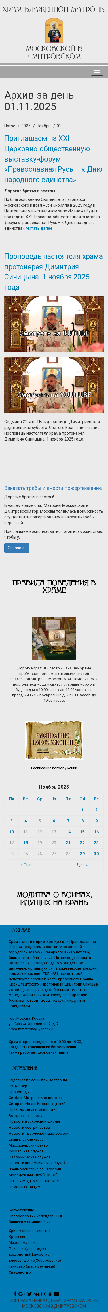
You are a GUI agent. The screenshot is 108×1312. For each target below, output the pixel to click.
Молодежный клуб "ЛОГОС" (33, 1175)
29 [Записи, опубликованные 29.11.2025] (82, 854)
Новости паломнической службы (38, 1163)
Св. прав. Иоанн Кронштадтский (37, 1104)
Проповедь (19, 1092)
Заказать (17, 548)
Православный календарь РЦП (36, 1216)
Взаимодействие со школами (35, 1169)
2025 (26, 126)
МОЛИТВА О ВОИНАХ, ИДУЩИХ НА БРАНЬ (54, 899)
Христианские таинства (30, 1231)
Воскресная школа (25, 1115)
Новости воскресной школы (34, 1121)
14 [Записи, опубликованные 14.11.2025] (68, 832)
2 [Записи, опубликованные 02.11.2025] (96, 810)
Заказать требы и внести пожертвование (53, 488)
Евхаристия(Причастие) (30, 1254)
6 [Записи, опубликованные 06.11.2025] (54, 821)
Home (9, 126)
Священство (20, 1272)
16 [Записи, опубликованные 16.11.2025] (96, 832)
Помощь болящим (24, 1187)
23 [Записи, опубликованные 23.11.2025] (96, 843)
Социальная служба (26, 1151)
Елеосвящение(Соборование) (35, 1260)
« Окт (25, 865)
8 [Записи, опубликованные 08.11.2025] (82, 821)
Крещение (17, 1236)
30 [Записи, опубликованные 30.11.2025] (96, 854)
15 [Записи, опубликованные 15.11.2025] (82, 832)
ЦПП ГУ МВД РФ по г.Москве (34, 1181)
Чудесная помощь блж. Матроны (38, 1080)
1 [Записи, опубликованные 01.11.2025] (82, 810)
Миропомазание (23, 1242)
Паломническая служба (29, 1157)
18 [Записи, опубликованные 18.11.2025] (25, 843)
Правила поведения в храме (54, 587)
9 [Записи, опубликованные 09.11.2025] (96, 821)
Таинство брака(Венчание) (32, 1266)
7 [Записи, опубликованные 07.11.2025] (68, 821)
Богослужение (21, 1210)
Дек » (82, 865)
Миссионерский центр (28, 1145)
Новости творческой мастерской (38, 1133)
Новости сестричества (29, 1127)
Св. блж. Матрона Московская (36, 1097)
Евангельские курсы (27, 1139)
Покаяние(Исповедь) (27, 1248)
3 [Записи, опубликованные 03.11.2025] (11, 821)
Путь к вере (19, 1086)
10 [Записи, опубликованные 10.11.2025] (11, 832)
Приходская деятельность (32, 1109)
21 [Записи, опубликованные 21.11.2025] (68, 843)
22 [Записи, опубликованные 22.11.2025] (82, 843)
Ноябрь (44, 126)
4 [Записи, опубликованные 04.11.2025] (25, 821)
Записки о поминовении (30, 1222)
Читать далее (39, 228)
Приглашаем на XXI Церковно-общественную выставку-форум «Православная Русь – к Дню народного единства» (53, 159)
